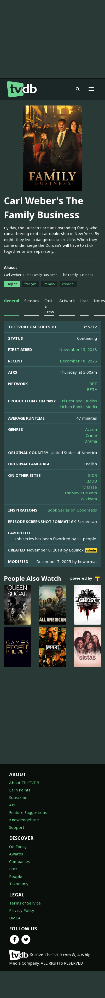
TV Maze (89, 487)
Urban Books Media (78, 406)
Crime (91, 435)
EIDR (92, 475)
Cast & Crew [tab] (49, 306)
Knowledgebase (24, 819)
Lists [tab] (84, 300)
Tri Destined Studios (78, 400)
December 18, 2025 (78, 360)
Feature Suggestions (28, 812)
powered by (85, 578)
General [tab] (11, 300)
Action (91, 429)
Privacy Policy (21, 910)
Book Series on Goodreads (72, 510)
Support (16, 827)
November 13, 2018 (78, 349)
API (12, 804)
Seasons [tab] (31, 300)
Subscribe (18, 797)
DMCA (15, 917)
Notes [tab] (99, 300)
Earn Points (19, 789)
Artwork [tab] (67, 300)
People (15, 876)
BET (93, 383)
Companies (19, 861)
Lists (13, 868)
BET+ (92, 389)
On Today (18, 846)
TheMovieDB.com (80, 492)
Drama (90, 441)
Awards (16, 853)
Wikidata (89, 498)
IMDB (91, 481)
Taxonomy (18, 883)
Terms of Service (25, 903)
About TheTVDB (24, 782)
